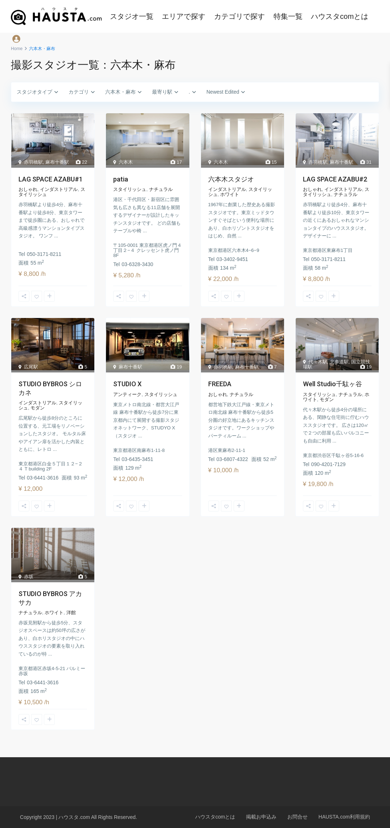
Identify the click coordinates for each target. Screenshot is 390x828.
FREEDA (219, 384)
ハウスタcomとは (339, 16)
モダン (37, 408)
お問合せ (297, 817)
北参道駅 (339, 361)
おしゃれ (28, 189)
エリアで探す (183, 16)
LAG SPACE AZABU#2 (335, 179)
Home (16, 48)
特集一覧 (288, 16)
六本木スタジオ (231, 179)
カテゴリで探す (239, 16)
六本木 (126, 162)
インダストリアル (59, 189)
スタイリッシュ (129, 189)
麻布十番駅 (57, 162)
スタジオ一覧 (131, 16)
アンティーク (127, 394)
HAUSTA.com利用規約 (344, 817)
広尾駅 (31, 367)
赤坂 (28, 576)
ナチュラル (161, 189)
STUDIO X (127, 384)
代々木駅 (317, 361)
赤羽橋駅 (33, 162)
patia (120, 179)
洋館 (71, 612)
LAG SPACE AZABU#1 (51, 179)
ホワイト (229, 194)
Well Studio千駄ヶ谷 (332, 384)
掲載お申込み (261, 817)
